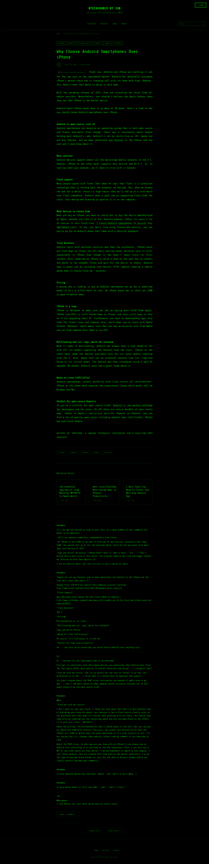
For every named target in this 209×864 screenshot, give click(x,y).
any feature (116, 140)
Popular (104, 24)
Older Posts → (114, 831)
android (61, 43)
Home (58, 34)
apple (71, 43)
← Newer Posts (94, 831)
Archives (91, 24)
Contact (116, 851)
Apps (115, 24)
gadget (97, 43)
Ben (58, 656)
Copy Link (108, 452)
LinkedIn (85, 452)
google (107, 43)
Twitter (61, 452)
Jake (58, 796)
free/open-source (84, 43)
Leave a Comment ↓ (67, 815)
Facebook (73, 452)
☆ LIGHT (200, 5)
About (124, 24)
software (117, 43)
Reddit (96, 452)
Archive (105, 851)
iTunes (123, 385)
